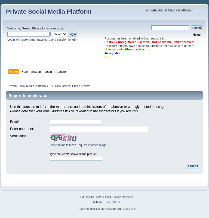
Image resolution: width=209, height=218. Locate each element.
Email (14, 122)
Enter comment (21, 129)
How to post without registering (127, 49)
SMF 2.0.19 (87, 196)
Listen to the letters (62, 145)
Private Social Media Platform (48, 11)
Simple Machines (123, 196)
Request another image (91, 145)
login (45, 28)
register (58, 28)
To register (112, 53)
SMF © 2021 (103, 196)
